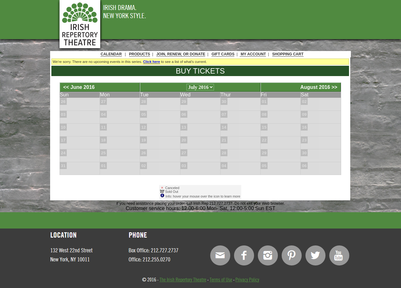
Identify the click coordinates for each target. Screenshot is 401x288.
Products (139, 54)
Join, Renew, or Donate (180, 54)
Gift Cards (222, 54)
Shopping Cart (288, 54)
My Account (253, 54)
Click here (151, 62)
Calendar (111, 54)
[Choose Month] (200, 87)
